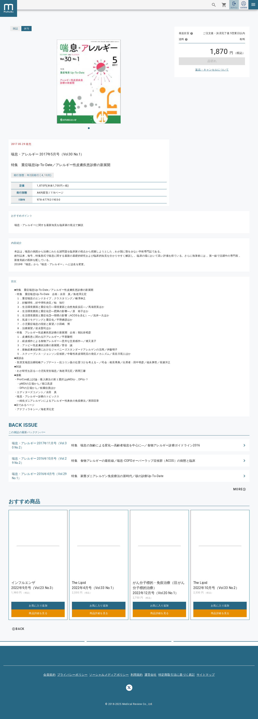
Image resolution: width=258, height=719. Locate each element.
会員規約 (49, 674)
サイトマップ (206, 674)
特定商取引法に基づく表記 (176, 674)
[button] (129, 445)
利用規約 (137, 674)
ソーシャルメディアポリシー (109, 674)
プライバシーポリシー (72, 674)
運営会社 (150, 674)
